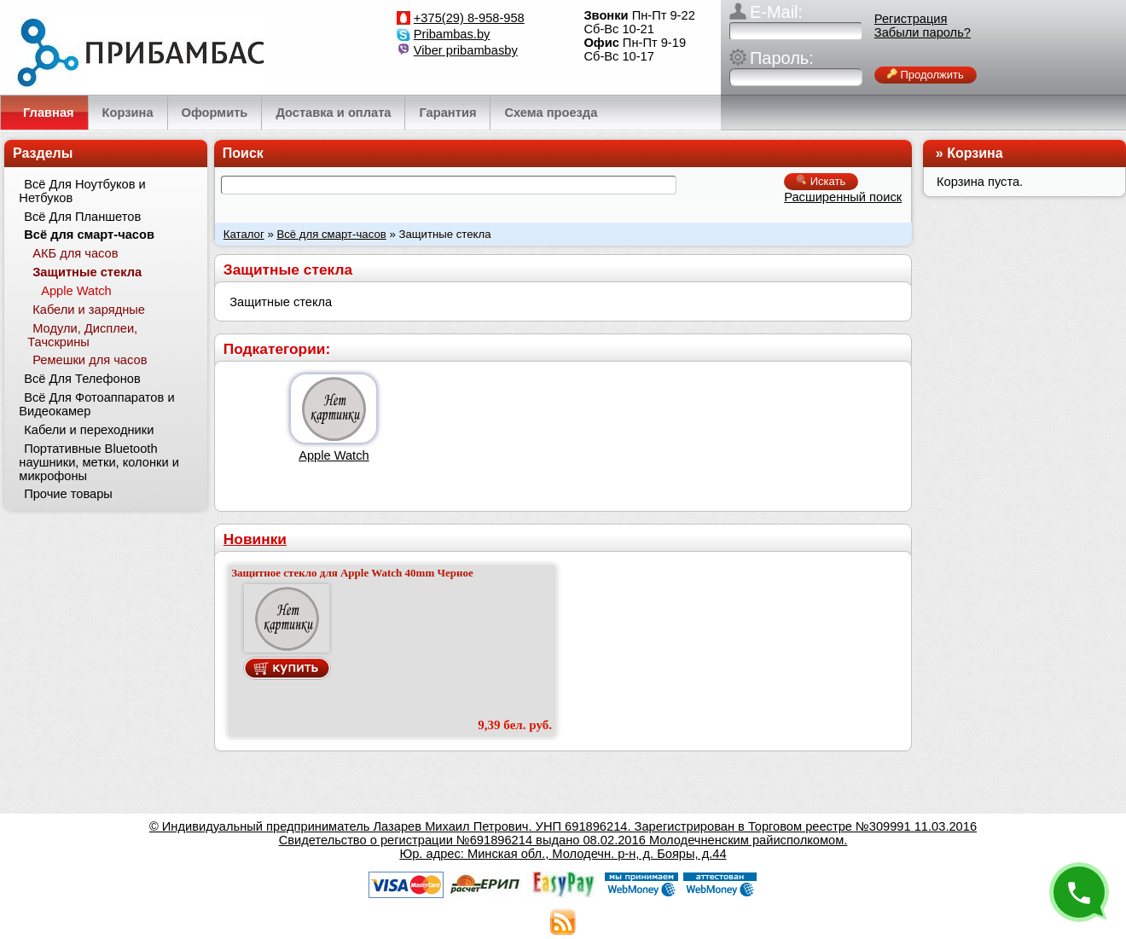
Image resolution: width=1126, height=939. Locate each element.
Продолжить (925, 74)
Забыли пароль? (922, 32)
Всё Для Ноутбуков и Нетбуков (82, 191)
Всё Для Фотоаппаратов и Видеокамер (96, 404)
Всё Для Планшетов (82, 216)
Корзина (974, 153)
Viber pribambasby (466, 50)
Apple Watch (334, 455)
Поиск (243, 153)
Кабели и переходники (89, 430)
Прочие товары (68, 494)
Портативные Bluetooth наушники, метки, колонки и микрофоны (99, 462)
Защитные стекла (87, 272)
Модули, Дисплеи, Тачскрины (82, 335)
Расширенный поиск (843, 197)
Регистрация (911, 19)
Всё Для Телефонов (82, 378)
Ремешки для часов (89, 360)
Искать (821, 181)
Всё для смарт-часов (331, 234)
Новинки (255, 539)
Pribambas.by (452, 34)
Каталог (243, 234)
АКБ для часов (75, 253)
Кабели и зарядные (88, 309)
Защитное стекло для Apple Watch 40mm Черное (352, 572)
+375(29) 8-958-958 (469, 18)
